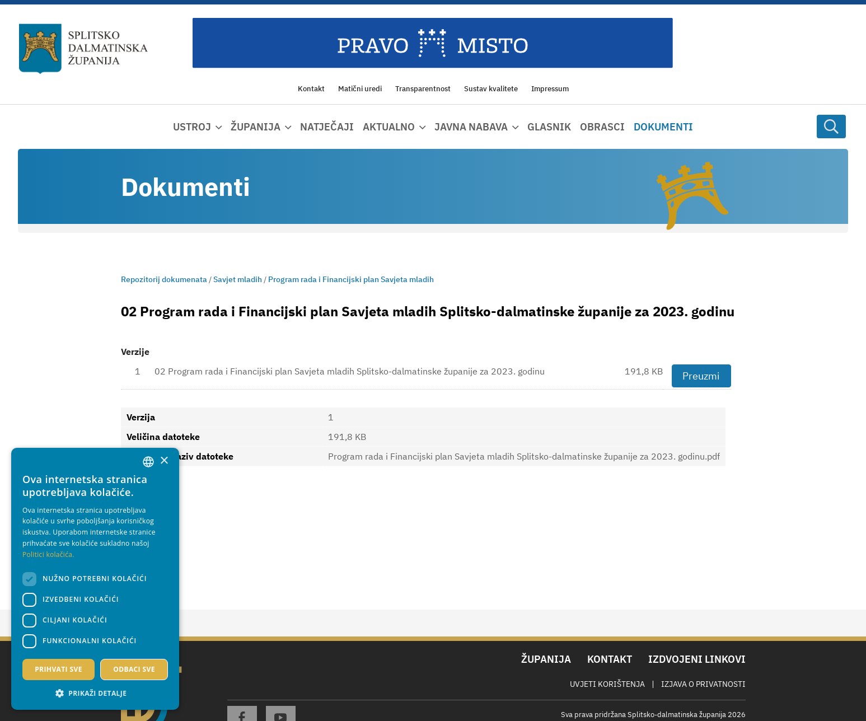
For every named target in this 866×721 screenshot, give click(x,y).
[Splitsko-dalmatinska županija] (83, 49)
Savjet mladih (237, 279)
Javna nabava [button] (471, 126)
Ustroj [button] (192, 126)
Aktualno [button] (389, 126)
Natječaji (327, 126)
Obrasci (602, 126)
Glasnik (549, 126)
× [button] (164, 461)
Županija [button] (255, 126)
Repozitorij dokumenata (164, 279)
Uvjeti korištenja (607, 684)
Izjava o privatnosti (703, 684)
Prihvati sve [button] (58, 669)
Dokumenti (663, 126)
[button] (95, 693)
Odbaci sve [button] (134, 669)
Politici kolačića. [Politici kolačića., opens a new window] (48, 554)
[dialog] (95, 579)
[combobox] (148, 461)
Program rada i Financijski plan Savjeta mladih (351, 279)
